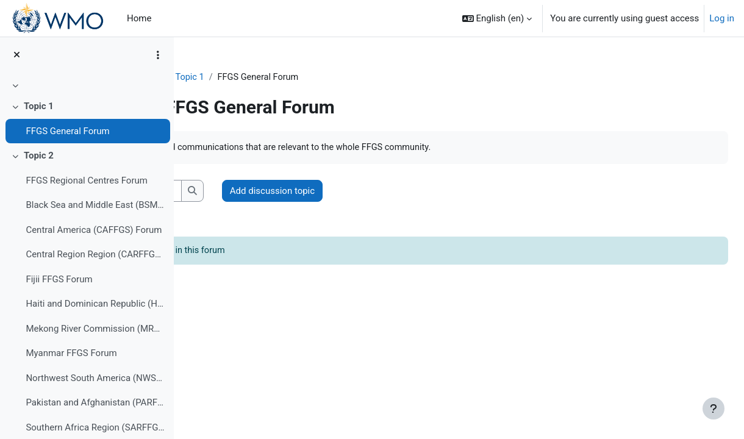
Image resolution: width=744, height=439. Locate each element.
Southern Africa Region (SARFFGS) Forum (95, 427)
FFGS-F (220, 77)
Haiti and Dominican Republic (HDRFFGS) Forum (95, 303)
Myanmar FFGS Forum (71, 353)
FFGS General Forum (67, 131)
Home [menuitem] (139, 18)
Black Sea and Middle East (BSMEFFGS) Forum (95, 204)
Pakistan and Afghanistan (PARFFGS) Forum (95, 402)
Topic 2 (39, 155)
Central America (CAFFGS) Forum (94, 229)
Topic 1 (39, 106)
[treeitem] (87, 85)
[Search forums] (283, 191)
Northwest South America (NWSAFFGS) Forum (95, 378)
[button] (497, 18)
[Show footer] (713, 408)
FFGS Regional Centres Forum (87, 180)
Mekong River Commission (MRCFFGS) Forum (95, 328)
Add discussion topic (443, 191)
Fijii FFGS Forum (59, 279)
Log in (721, 18)
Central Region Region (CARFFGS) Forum (95, 254)
